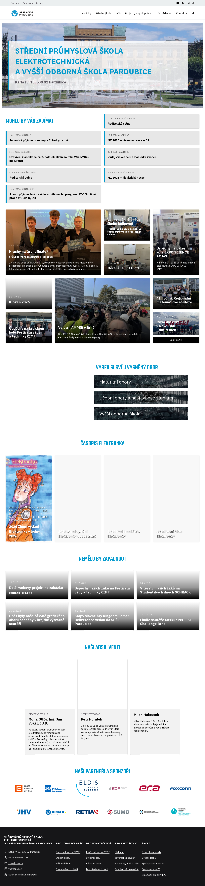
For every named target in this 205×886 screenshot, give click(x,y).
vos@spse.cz (15, 868)
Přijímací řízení (63, 863)
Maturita (119, 852)
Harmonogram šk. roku (127, 863)
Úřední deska (163, 13)
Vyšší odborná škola (120, 414)
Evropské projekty (151, 852)
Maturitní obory (115, 382)
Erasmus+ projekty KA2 (154, 874)
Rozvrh (39, 3)
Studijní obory (63, 857)
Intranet (15, 3)
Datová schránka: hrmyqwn (22, 874)
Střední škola (103, 13)
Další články (176, 339)
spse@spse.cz (15, 863)
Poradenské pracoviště (127, 869)
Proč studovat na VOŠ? (97, 852)
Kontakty (181, 13)
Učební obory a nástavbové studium (136, 398)
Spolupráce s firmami (153, 863)
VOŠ (118, 13)
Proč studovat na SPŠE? (68, 852)
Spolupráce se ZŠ (151, 869)
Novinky (86, 13)
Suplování (28, 3)
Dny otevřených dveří (67, 869)
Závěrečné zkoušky (125, 857)
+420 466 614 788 (18, 857)
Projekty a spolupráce (138, 13)
